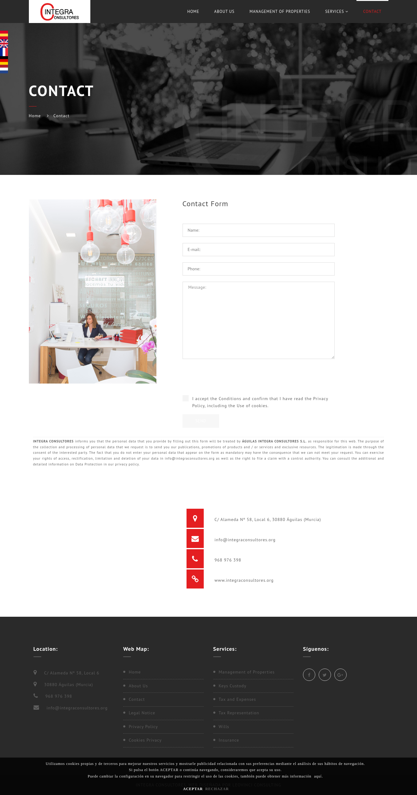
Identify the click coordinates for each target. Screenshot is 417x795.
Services (336, 11)
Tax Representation (239, 713)
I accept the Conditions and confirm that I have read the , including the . (260, 402)
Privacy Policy (143, 726)
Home (193, 11)
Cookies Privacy (145, 740)
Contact (372, 11)
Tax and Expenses (237, 699)
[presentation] (258, 380)
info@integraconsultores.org (244, 539)
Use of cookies (252, 405)
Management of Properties (280, 11)
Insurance (229, 740)
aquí (318, 776)
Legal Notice (142, 713)
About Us (224, 11)
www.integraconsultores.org (243, 580)
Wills (224, 726)
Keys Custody (232, 686)
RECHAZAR (217, 789)
